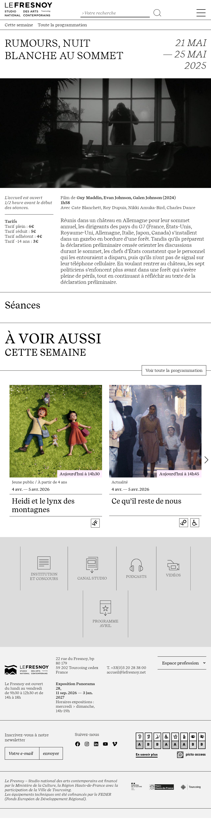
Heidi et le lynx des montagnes (43, 505)
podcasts (136, 576)
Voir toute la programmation (173, 370)
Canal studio (92, 578)
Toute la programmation (62, 24)
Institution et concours (44, 576)
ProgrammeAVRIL (105, 623)
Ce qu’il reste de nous (146, 501)
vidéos (173, 575)
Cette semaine (19, 24)
